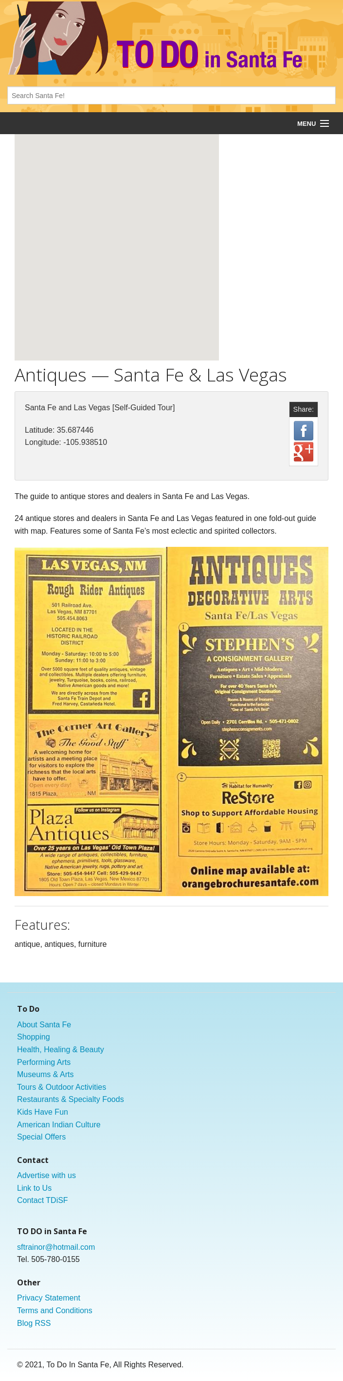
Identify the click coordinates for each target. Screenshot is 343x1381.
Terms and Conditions (54, 1310)
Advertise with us (46, 1175)
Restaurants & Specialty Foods (70, 1099)
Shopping (33, 1037)
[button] (116, 238)
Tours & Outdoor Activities (61, 1087)
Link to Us (34, 1188)
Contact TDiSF (42, 1200)
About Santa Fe (44, 1025)
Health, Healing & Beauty (60, 1049)
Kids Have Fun (42, 1112)
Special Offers (41, 1137)
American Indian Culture (59, 1125)
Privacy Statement (48, 1298)
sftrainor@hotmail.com (56, 1247)
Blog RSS (34, 1323)
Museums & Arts (45, 1074)
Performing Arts (44, 1062)
